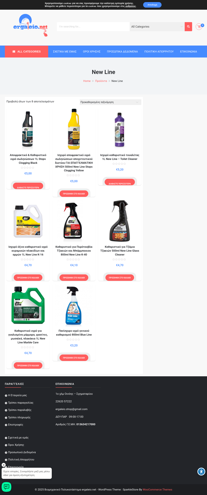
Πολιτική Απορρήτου (159, 51)
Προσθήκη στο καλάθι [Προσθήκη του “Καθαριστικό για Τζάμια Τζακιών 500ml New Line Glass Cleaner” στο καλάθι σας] (120, 278)
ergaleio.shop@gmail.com (71, 409)
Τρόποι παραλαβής (20, 410)
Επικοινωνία (188, 51)
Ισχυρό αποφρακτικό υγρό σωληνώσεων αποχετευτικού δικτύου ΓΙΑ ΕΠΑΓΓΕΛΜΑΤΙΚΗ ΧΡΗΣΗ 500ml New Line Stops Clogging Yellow (74, 162)
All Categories (29, 51)
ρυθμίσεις (130, 6)
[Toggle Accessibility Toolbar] (201, 471)
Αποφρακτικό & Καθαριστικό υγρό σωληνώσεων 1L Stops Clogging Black (28, 158)
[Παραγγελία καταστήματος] (110, 102)
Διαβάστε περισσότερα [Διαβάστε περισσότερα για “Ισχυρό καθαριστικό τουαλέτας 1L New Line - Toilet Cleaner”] (120, 184)
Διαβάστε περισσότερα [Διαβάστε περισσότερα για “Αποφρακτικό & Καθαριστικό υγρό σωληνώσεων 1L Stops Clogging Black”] (28, 188)
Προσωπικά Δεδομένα (122, 51)
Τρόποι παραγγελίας (20, 402)
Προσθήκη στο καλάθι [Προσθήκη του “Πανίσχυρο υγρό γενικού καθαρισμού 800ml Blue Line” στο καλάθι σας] (74, 358)
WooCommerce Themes (157, 489)
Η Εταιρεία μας (17, 395)
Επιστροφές (15, 424)
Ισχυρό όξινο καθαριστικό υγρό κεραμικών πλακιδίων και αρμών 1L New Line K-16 (28, 250)
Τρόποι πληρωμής (19, 417)
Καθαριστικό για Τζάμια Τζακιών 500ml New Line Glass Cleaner (119, 250)
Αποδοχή (152, 4)
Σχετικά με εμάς (64, 51)
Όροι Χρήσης (91, 51)
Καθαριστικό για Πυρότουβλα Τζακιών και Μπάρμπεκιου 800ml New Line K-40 (73, 250)
